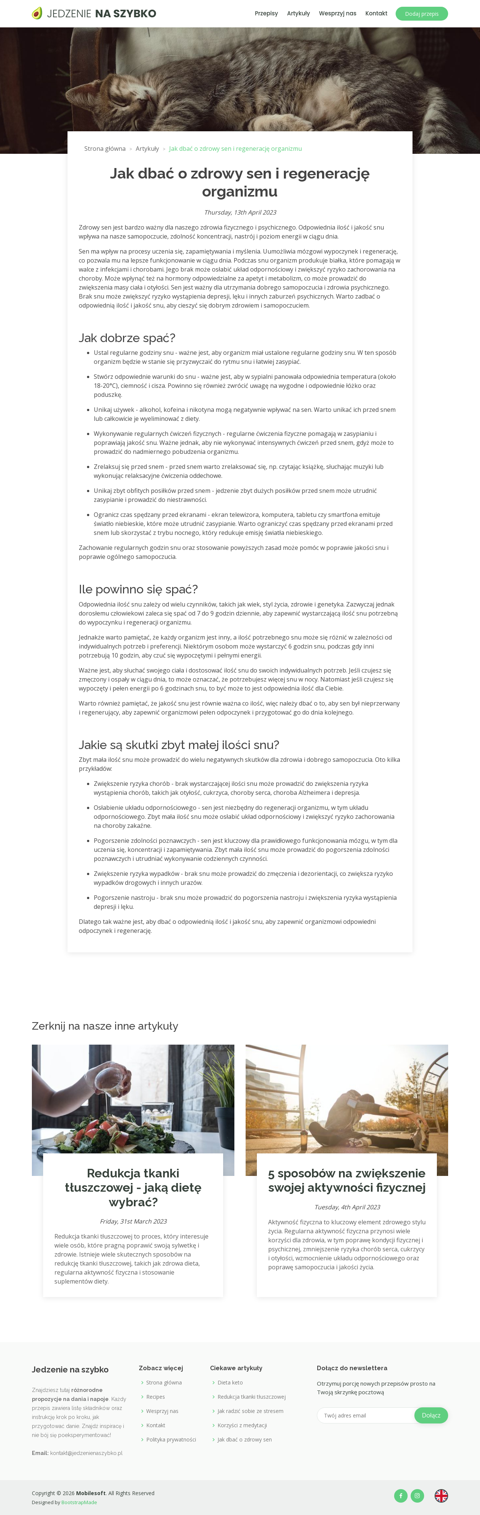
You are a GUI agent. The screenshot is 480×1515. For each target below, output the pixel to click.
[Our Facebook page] (401, 1496)
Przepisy (266, 13)
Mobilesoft (91, 1493)
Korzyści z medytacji (242, 1425)
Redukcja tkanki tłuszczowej (252, 1396)
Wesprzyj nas (338, 13)
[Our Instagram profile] (417, 1496)
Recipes (155, 1396)
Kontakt (376, 13)
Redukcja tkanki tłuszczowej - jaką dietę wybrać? (133, 1187)
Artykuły (298, 13)
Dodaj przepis (422, 13)
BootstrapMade (78, 1502)
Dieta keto (230, 1382)
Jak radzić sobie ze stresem (251, 1411)
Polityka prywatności (171, 1439)
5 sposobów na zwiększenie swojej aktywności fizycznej (347, 1180)
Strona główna (164, 1382)
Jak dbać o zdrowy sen (245, 1439)
